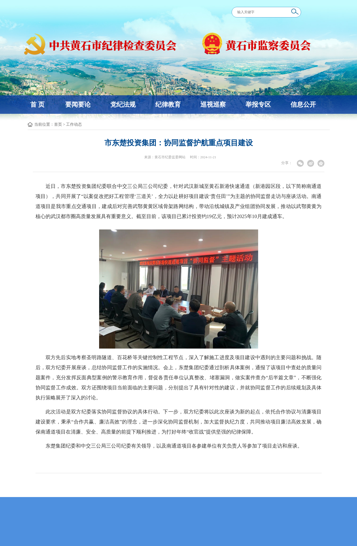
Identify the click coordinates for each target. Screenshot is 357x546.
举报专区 (258, 104)
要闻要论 (78, 104)
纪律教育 (168, 104)
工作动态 (74, 124)
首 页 (37, 104)
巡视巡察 (213, 104)
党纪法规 (123, 104)
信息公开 (303, 104)
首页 (58, 124)
